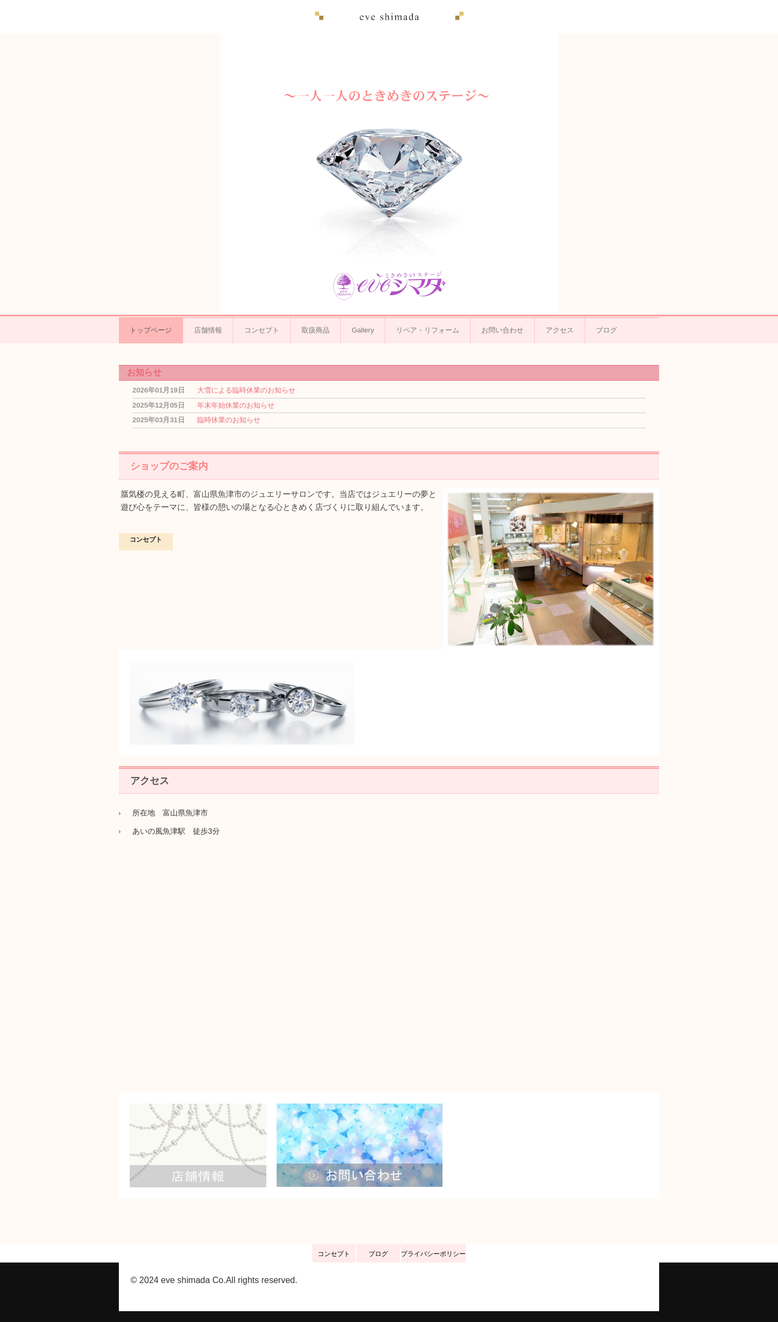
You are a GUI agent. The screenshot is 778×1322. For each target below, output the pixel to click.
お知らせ (144, 372)
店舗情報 (208, 330)
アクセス (560, 330)
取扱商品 (315, 330)
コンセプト (261, 330)
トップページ (151, 330)
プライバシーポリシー (433, 1254)
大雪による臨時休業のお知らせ (246, 390)
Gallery (363, 330)
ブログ (606, 330)
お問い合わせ (502, 330)
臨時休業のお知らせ (228, 420)
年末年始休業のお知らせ (235, 405)
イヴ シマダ (389, 17)
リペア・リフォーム (427, 330)
